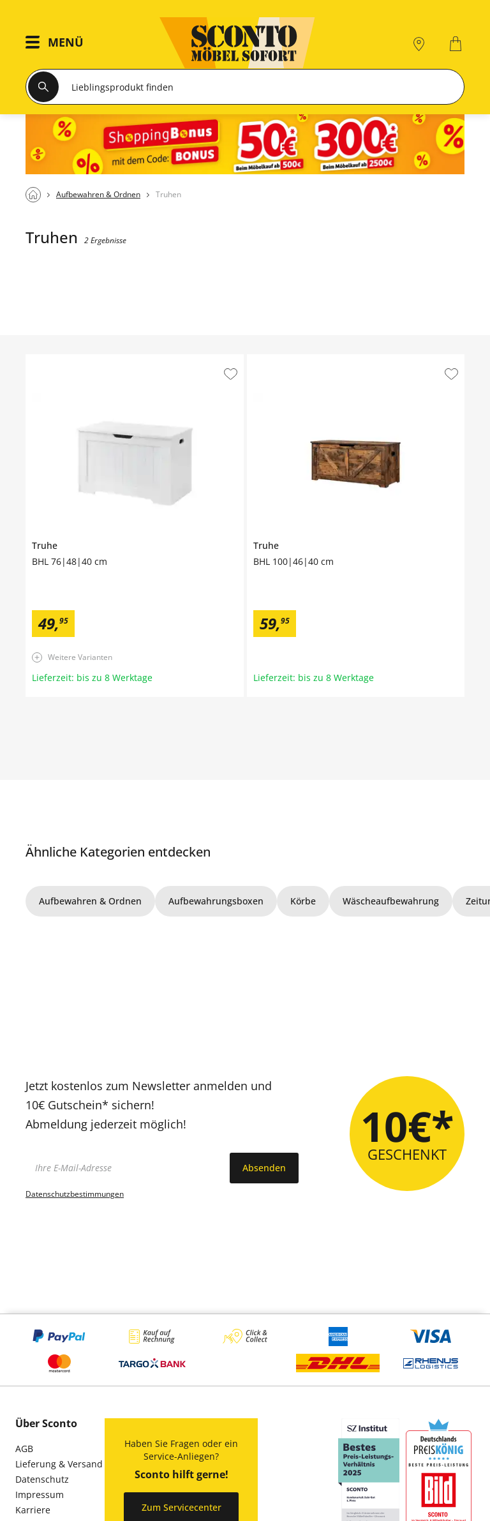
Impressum (39, 1494)
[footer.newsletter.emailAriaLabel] (124, 1168)
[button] (58, 43)
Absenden (264, 1168)
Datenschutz (42, 1479)
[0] (457, 43)
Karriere (32, 1510)
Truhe (38, 359)
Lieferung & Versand (59, 1464)
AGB (24, 1448)
